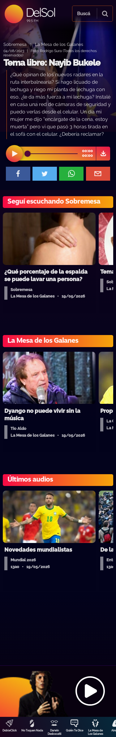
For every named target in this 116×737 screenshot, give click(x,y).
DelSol (40, 12)
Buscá (83, 13)
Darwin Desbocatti (54, 732)
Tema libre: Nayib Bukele (51, 63)
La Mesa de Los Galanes (95, 732)
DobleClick (9, 730)
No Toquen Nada (32, 730)
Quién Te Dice (74, 730)
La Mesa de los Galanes (59, 44)
